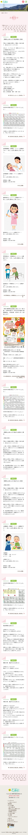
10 (6, 26)
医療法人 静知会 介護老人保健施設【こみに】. (14, 832)
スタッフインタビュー (13, 816)
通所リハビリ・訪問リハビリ (14, 808)
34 (25, 29)
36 (17, 780)
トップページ (11, 800)
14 (17, 26)
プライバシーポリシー (13, 821)
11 (8, 26)
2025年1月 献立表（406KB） (16, 767)
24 (21, 28)
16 (22, 26)
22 (16, 28)
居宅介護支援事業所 (13, 810)
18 (5, 28)
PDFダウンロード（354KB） (16, 95)
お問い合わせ (11, 819)
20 (10, 28)
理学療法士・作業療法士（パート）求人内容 (15, 296)
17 (25, 26)
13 (14, 26)
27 (6, 29)
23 (19, 28)
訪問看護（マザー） (13, 811)
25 (24, 28)
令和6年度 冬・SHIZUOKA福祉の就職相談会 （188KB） (15, 377)
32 (20, 29)
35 (15, 780)
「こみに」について (12, 802)
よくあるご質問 (11, 813)
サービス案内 (11, 805)
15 (20, 26)
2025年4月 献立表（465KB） (16, 136)
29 (11, 29)
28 (8, 29)
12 (11, 26)
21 (13, 28)
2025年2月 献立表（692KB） (16, 613)
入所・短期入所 (12, 807)
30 (14, 29)
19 (8, 28)
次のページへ (23, 780)
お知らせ (10, 818)
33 (22, 29)
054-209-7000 (14, 795)
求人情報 (21, 185)
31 (17, 29)
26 (3, 29)
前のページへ (5, 25)
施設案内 (10, 803)
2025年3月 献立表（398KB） (16, 420)
